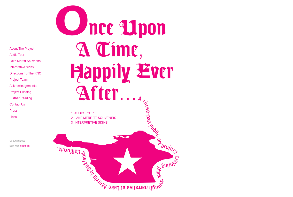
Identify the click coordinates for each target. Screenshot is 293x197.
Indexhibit (25, 146)
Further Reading (21, 98)
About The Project (22, 48)
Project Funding (20, 92)
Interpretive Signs (22, 67)
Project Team (19, 79)
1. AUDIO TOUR (82, 113)
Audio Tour (17, 55)
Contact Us (17, 104)
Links (13, 117)
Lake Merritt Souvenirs (25, 61)
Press (14, 110)
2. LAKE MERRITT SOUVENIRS (93, 118)
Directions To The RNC (25, 73)
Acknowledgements (23, 86)
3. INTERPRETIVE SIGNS (89, 122)
